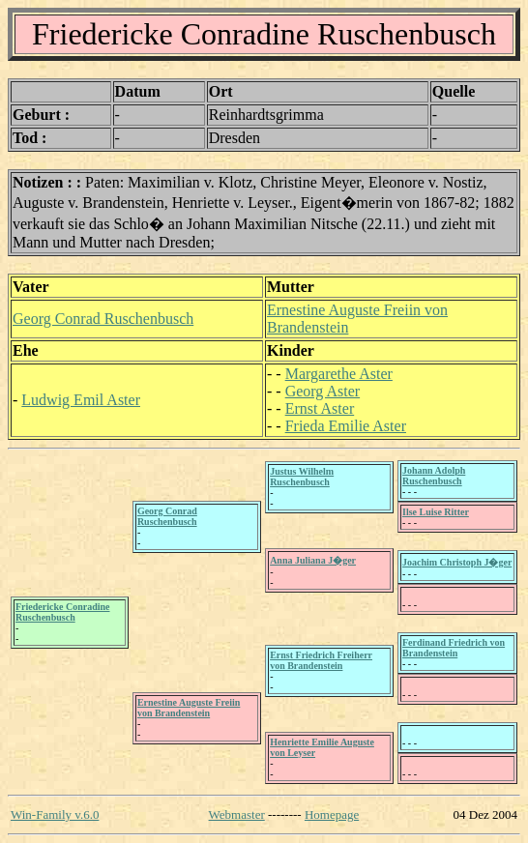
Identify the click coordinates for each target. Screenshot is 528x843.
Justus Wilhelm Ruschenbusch (302, 476)
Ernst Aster (320, 408)
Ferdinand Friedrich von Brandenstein (453, 647)
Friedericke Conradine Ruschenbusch (62, 612)
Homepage (332, 814)
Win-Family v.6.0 (55, 814)
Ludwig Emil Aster (80, 400)
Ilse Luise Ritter (435, 512)
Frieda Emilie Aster (345, 426)
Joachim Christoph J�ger (457, 562)
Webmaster (237, 814)
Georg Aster (322, 391)
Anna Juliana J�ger (313, 560)
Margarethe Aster (339, 373)
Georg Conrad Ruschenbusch (103, 318)
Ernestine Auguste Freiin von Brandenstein (188, 707)
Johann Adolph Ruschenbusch (433, 475)
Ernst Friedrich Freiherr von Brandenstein (321, 660)
